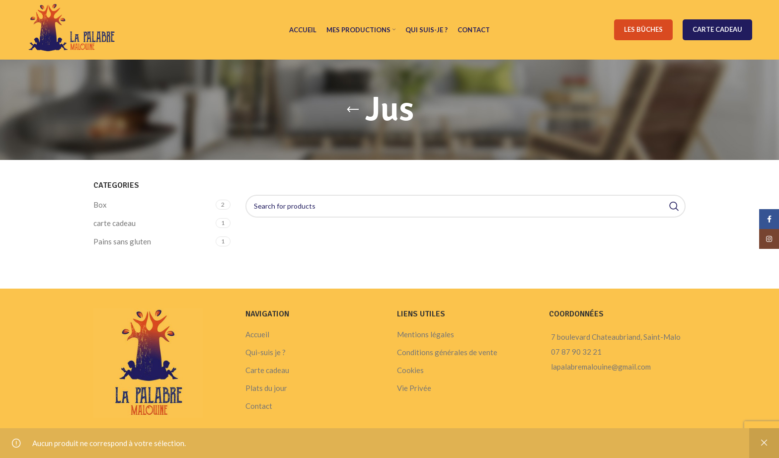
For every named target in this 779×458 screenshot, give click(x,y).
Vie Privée (414, 387)
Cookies (410, 370)
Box (100, 204)
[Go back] (352, 110)
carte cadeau (114, 223)
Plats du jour (266, 387)
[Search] (465, 206)
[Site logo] (72, 28)
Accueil (257, 334)
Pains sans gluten (122, 241)
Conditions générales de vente (447, 352)
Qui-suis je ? (265, 352)
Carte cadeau (717, 29)
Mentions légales (425, 334)
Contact (258, 405)
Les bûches (643, 29)
